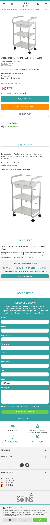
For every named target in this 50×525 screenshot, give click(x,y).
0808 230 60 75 (10, 482)
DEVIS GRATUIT (25, 114)
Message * (5, 388)
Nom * (3, 318)
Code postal (5, 362)
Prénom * (4, 326)
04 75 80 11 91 (10, 480)
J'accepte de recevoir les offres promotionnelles (21, 406)
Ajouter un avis (25, 276)
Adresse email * (7, 335)
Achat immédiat (25, 99)
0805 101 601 (10, 478)
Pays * (3, 379)
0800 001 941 (10, 484)
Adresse (4, 353)
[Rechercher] (12, 5)
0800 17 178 (10, 486)
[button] (25, 450)
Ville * (3, 370)
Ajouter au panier (25, 107)
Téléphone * (5, 344)
